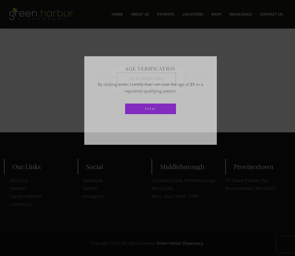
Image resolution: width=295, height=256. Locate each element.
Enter (150, 108)
